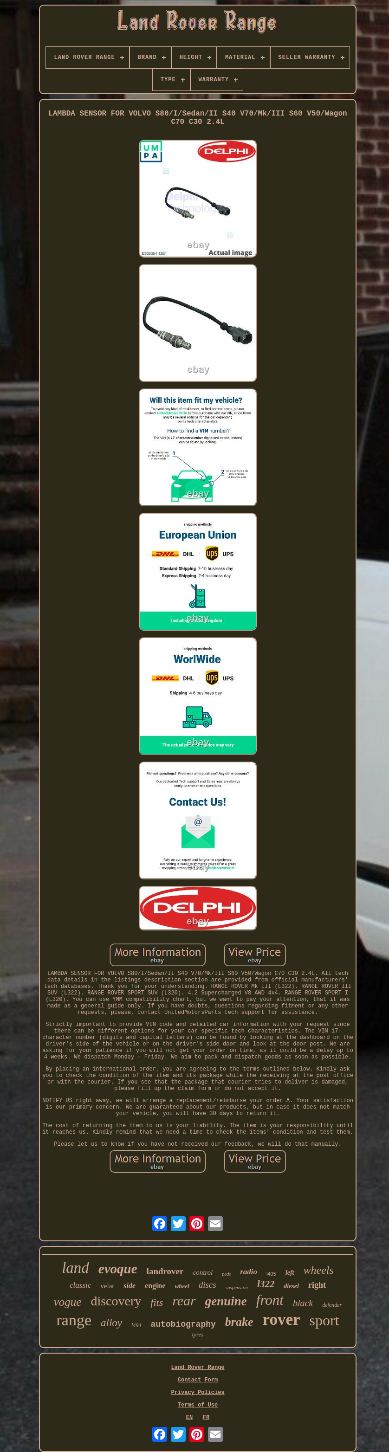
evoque (117, 1268)
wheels (318, 1270)
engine (155, 1286)
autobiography (182, 1324)
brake (239, 1322)
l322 (265, 1284)
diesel (291, 1286)
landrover (165, 1271)
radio (248, 1271)
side (129, 1286)
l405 (271, 1274)
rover (281, 1319)
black (303, 1303)
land (75, 1267)
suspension (237, 1287)
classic (80, 1285)
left (289, 1272)
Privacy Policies (197, 1392)
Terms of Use (198, 1405)
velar (107, 1286)
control (203, 1272)
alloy (111, 1323)
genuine (226, 1301)
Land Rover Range (197, 1367)
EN (189, 1417)
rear (184, 1300)
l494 (136, 1325)
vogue (68, 1302)
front (270, 1300)
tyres (198, 1334)
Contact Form (198, 1380)
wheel (182, 1286)
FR (206, 1417)
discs (207, 1285)
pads (226, 1274)
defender (332, 1305)
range (74, 1320)
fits (156, 1302)
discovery (116, 1301)
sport (324, 1320)
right (317, 1285)
